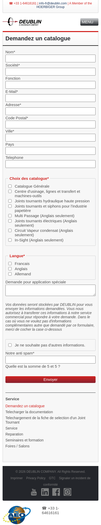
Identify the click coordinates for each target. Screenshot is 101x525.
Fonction (12, 78)
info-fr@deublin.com (53, 3)
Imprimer (17, 478)
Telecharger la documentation (29, 412)
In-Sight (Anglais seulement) (39, 240)
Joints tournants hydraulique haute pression (52, 201)
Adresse (13, 104)
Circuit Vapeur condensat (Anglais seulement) (44, 232)
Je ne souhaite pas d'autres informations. (50, 345)
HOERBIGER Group (50, 7)
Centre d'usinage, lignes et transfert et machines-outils (47, 193)
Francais (22, 263)
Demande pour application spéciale (35, 282)
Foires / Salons (17, 446)
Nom (10, 52)
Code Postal (16, 118)
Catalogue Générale (32, 186)
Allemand (23, 274)
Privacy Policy (35, 478)
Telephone (14, 157)
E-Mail (11, 91)
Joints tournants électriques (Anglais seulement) (46, 223)
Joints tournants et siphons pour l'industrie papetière (51, 208)
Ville (9, 131)
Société (12, 65)
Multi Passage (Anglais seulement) (44, 215)
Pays (9, 144)
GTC (52, 478)
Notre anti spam (19, 353)
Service (11, 428)
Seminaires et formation (24, 440)
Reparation (14, 434)
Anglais (21, 269)
